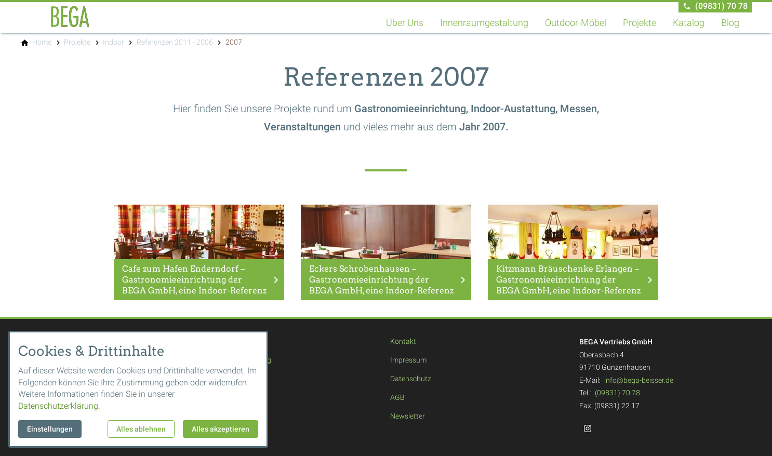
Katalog (688, 22)
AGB (397, 397)
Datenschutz (410, 378)
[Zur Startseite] (70, 16)
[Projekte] (77, 42)
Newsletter (407, 416)
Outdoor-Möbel (575, 22)
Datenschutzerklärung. (59, 406)
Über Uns (404, 22)
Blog (730, 22)
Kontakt (403, 341)
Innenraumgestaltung (484, 22)
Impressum (408, 360)
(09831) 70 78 (617, 392)
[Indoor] (113, 42)
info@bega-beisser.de (638, 380)
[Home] (41, 42)
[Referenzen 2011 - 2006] (175, 42)
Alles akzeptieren (220, 429)
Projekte (639, 22)
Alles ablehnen (141, 429)
